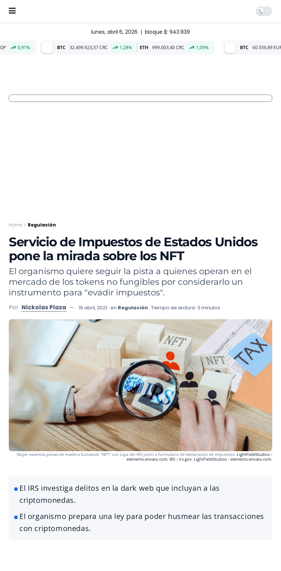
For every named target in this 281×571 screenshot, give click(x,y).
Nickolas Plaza (44, 307)
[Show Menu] (12, 11)
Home (15, 225)
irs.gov (185, 459)
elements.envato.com (147, 459)
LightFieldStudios (253, 454)
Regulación (42, 225)
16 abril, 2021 (93, 307)
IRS (172, 459)
